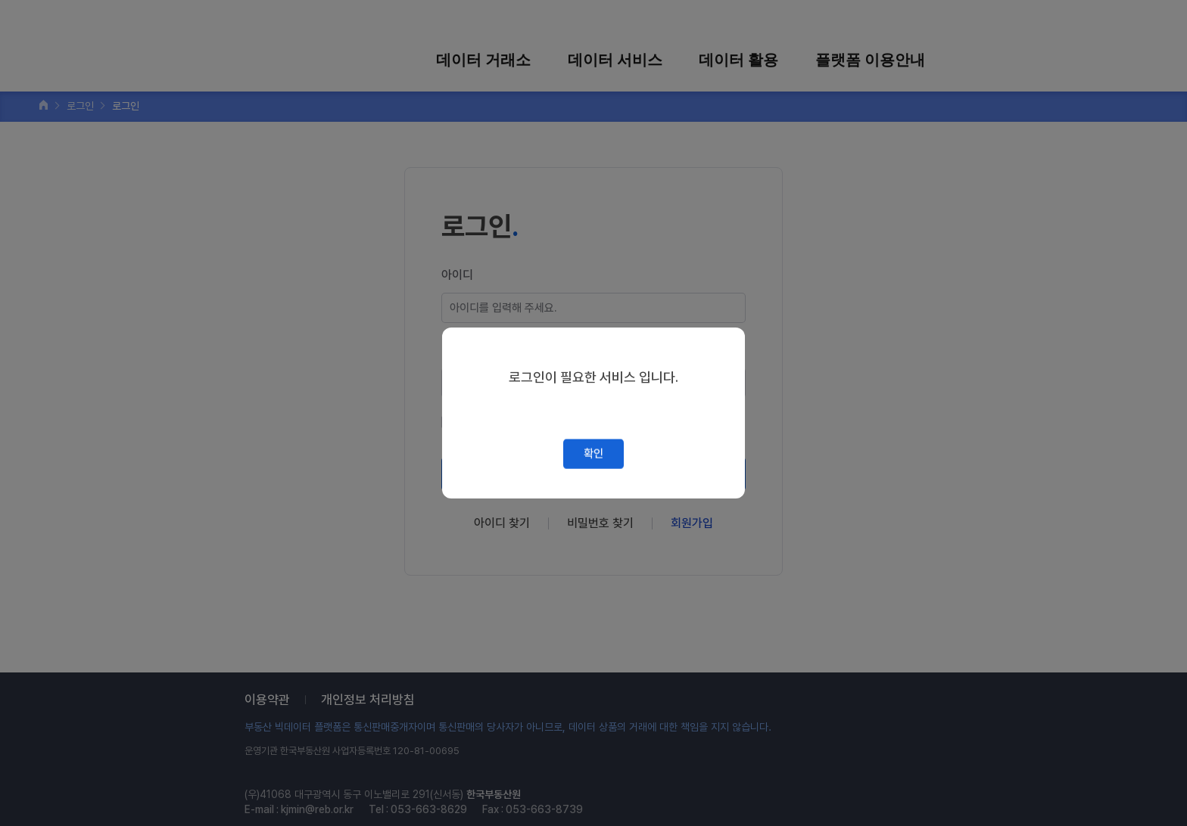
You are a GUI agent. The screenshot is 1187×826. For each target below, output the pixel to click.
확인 (593, 454)
